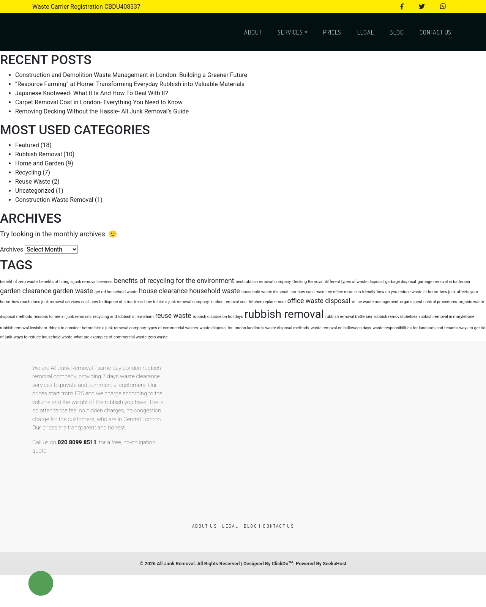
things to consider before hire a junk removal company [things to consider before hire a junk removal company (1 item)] (97, 328)
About (253, 32)
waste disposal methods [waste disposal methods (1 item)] (287, 328)
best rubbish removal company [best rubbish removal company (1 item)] (263, 281)
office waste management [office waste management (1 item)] (375, 301)
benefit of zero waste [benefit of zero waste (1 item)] (19, 281)
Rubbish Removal (38, 154)
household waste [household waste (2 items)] (214, 291)
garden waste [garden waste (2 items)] (73, 291)
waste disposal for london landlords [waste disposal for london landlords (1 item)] (232, 328)
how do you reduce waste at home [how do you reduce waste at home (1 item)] (407, 291)
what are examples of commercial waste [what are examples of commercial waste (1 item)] (110, 337)
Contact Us (435, 32)
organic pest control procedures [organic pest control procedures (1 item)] (429, 301)
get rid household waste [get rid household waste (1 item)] (116, 291)
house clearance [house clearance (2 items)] (163, 291)
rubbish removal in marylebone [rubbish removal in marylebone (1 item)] (447, 316)
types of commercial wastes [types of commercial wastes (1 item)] (172, 328)
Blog (397, 32)
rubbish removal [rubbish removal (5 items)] (284, 314)
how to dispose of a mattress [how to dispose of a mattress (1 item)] (116, 301)
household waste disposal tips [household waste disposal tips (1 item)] (268, 291)
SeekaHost (334, 563)
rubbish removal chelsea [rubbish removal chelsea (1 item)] (396, 316)
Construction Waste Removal (54, 199)
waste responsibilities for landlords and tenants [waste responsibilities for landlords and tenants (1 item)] (415, 328)
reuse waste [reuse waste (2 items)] (173, 315)
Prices (332, 32)
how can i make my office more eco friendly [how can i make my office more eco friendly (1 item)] (336, 291)
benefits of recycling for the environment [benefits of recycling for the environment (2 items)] (174, 281)
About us (204, 526)
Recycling (28, 172)
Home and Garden (39, 163)
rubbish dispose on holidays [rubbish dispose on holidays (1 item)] (218, 316)
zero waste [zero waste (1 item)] (158, 337)
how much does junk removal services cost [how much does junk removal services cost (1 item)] (50, 301)
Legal (365, 32)
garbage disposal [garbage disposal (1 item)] (400, 281)
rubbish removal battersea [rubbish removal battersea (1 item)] (348, 316)
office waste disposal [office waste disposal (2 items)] (318, 301)
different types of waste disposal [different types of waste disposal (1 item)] (354, 281)
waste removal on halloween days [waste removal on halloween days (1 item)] (341, 328)
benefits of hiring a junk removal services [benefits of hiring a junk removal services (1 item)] (75, 281)
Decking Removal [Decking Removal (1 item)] (307, 281)
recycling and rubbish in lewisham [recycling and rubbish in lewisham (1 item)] (123, 316)
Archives (11, 249)
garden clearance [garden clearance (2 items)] (25, 291)
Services (290, 32)
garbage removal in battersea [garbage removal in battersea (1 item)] (444, 281)
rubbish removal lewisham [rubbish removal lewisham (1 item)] (23, 328)
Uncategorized (34, 190)
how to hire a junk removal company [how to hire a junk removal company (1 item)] (176, 301)
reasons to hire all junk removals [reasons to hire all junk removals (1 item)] (63, 316)
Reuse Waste (32, 181)
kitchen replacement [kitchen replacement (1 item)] (267, 301)
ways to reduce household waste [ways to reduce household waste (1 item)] (43, 337)
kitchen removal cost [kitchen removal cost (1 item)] (229, 301)
